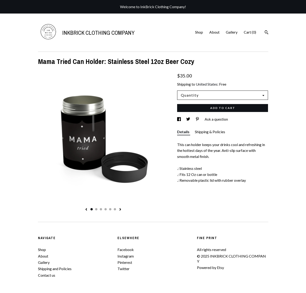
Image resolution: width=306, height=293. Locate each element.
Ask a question (216, 119)
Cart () (250, 32)
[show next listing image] (120, 209)
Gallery (231, 32)
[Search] (266, 32)
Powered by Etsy (210, 267)
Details (183, 131)
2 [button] (96, 209)
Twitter (123, 268)
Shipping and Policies (55, 268)
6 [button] (115, 209)
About (214, 32)
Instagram (125, 256)
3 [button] (101, 209)
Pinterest (124, 262)
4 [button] (105, 209)
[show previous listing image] (86, 209)
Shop (199, 32)
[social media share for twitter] (188, 119)
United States (206, 84)
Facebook (125, 249)
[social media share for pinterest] (198, 119)
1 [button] (91, 209)
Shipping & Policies (210, 131)
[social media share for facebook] (179, 119)
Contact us (46, 275)
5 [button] (110, 209)
